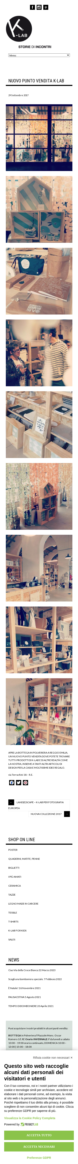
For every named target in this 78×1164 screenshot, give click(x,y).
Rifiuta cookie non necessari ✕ (53, 1057)
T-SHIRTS (13, 921)
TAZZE (12, 894)
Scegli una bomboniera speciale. (25, 979)
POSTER (12, 849)
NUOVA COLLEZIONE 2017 (46, 813)
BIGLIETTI (13, 867)
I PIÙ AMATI (14, 876)
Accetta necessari (39, 1146)
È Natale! (13, 988)
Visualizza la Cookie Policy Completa (29, 1118)
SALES (11, 939)
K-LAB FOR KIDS (17, 930)
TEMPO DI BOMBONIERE (22, 1006)
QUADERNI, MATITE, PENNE (24, 858)
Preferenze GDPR (39, 1157)
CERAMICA (14, 885)
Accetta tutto (38, 1135)
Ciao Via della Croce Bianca (23, 970)
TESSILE (12, 912)
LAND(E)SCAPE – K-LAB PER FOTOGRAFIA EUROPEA (36, 805)
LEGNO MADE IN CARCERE (23, 903)
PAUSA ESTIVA (16, 997)
